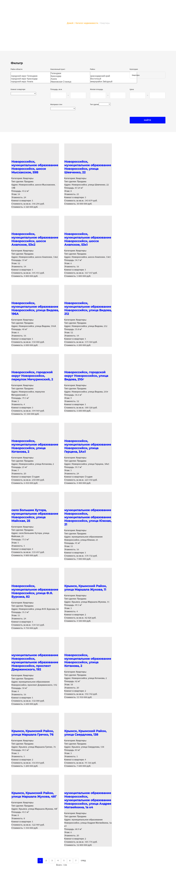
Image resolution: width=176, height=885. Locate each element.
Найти (147, 120)
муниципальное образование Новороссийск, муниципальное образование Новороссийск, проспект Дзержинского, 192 (34, 662)
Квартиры (105, 23)
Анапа (72, 78)
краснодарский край (113, 76)
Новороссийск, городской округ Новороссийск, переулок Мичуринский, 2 (32, 375)
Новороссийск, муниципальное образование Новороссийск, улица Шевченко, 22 (87, 167)
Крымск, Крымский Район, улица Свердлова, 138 (85, 732)
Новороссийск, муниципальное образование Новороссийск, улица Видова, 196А (35, 308)
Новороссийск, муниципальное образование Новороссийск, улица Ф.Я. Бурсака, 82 (34, 591)
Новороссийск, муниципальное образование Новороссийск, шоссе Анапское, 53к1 (87, 239)
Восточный (113, 78)
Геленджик (72, 73)
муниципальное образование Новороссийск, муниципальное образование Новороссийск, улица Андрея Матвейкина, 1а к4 (87, 800)
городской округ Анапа (32, 81)
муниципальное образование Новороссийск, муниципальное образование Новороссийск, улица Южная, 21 (87, 517)
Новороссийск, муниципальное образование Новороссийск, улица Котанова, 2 (34, 446)
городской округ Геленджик (32, 76)
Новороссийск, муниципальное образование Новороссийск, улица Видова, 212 (88, 308)
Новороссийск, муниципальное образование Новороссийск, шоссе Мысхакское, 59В (34, 167)
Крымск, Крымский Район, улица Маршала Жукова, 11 (85, 587)
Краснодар (72, 76)
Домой (70, 23)
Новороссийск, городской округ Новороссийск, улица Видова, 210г (86, 375)
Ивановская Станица (72, 81)
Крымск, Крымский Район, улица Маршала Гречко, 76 (32, 732)
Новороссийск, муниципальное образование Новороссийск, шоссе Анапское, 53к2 (34, 239)
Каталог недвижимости (87, 23)
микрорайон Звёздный (113, 81)
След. (83, 861)
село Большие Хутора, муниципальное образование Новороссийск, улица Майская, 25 (34, 515)
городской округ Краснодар (32, 78)
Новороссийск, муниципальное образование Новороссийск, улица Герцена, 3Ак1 (87, 446)
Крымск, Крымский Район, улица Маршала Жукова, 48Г (34, 794)
